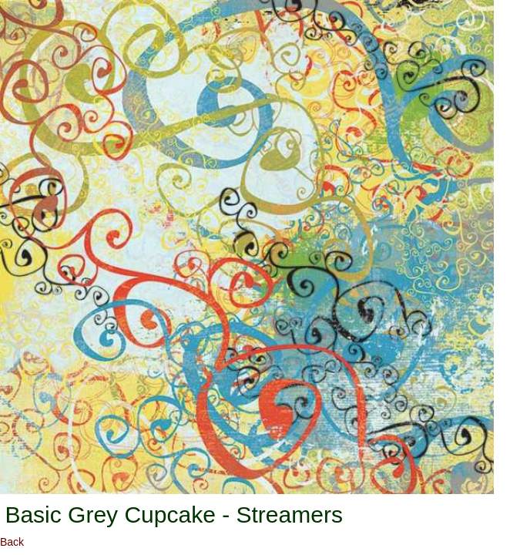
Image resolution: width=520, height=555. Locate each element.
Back (12, 542)
